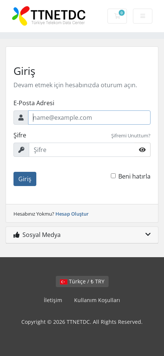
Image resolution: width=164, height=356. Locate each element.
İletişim (53, 300)
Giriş (24, 179)
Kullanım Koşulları (97, 300)
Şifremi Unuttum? (131, 135)
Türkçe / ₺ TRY (82, 281)
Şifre (19, 135)
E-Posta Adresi (33, 103)
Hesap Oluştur (72, 213)
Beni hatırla (134, 176)
